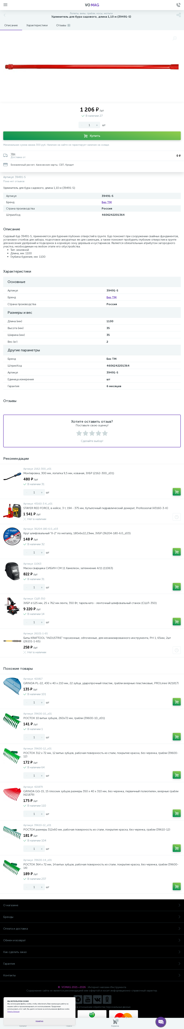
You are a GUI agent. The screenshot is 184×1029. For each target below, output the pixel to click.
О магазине (92, 905)
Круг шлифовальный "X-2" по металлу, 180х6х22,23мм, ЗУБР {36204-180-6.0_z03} (77, 533)
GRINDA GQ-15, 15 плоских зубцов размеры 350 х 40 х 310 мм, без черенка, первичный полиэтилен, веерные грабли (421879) (100, 793)
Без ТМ (107, 202)
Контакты (92, 975)
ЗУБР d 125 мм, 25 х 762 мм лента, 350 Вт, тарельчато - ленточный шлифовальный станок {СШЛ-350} (90, 603)
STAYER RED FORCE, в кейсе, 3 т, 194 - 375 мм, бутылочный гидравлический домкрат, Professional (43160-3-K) (95, 508)
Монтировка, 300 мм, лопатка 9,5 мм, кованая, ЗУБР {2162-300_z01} (68, 473)
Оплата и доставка (92, 928)
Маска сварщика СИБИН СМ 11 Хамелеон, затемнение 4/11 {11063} (68, 568)
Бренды (92, 917)
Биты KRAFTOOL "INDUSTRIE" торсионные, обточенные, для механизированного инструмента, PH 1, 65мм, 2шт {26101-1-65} (97, 639)
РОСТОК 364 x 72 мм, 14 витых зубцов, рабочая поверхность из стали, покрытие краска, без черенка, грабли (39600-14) (100, 866)
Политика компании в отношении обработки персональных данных (92, 1007)
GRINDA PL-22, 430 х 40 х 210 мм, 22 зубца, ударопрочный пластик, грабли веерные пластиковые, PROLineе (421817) (101, 683)
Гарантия (92, 963)
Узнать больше (13, 1011)
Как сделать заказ (92, 952)
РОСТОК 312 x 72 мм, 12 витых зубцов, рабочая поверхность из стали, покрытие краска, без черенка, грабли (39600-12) (100, 754)
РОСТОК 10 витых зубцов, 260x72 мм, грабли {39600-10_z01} (64, 718)
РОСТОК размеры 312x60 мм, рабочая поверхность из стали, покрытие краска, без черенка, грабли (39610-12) (96, 829)
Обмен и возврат (92, 940)
